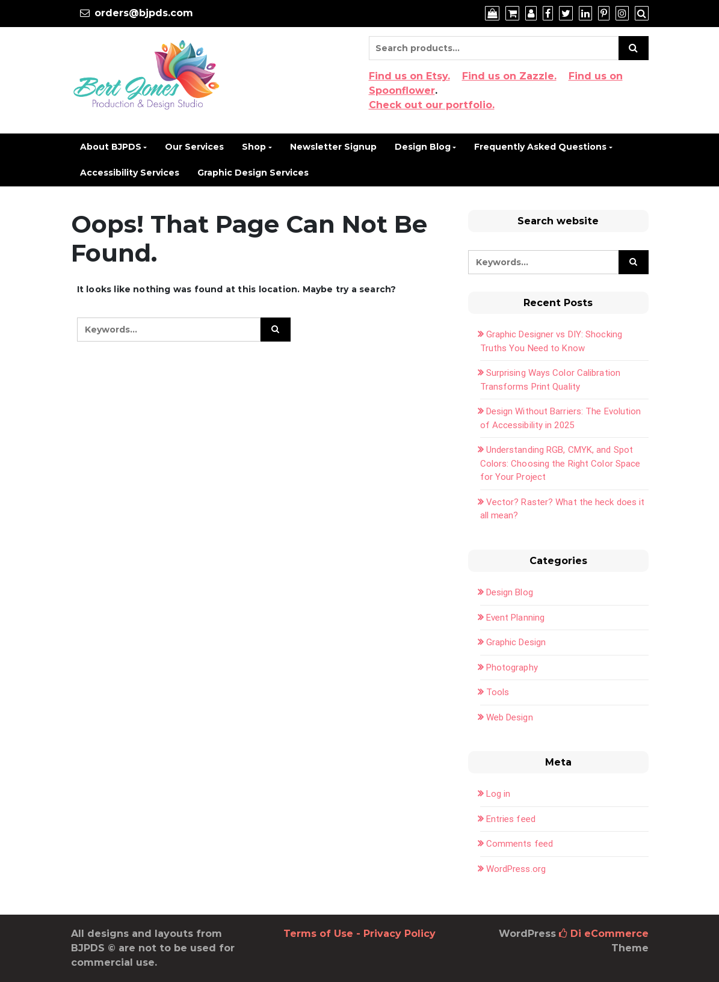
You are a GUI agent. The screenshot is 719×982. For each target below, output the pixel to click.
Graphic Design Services (253, 172)
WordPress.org (516, 869)
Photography (512, 667)
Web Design (509, 717)
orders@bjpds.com (143, 13)
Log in (498, 793)
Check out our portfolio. (432, 105)
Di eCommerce (604, 933)
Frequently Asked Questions (540, 146)
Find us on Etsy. (409, 76)
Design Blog (423, 146)
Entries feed (510, 819)
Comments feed (519, 843)
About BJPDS (110, 146)
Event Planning (515, 617)
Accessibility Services (129, 172)
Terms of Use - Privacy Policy (359, 933)
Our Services (194, 146)
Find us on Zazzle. (509, 76)
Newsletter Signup (333, 146)
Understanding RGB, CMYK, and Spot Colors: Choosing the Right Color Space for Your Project (560, 463)
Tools (498, 692)
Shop (254, 146)
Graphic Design (516, 642)
